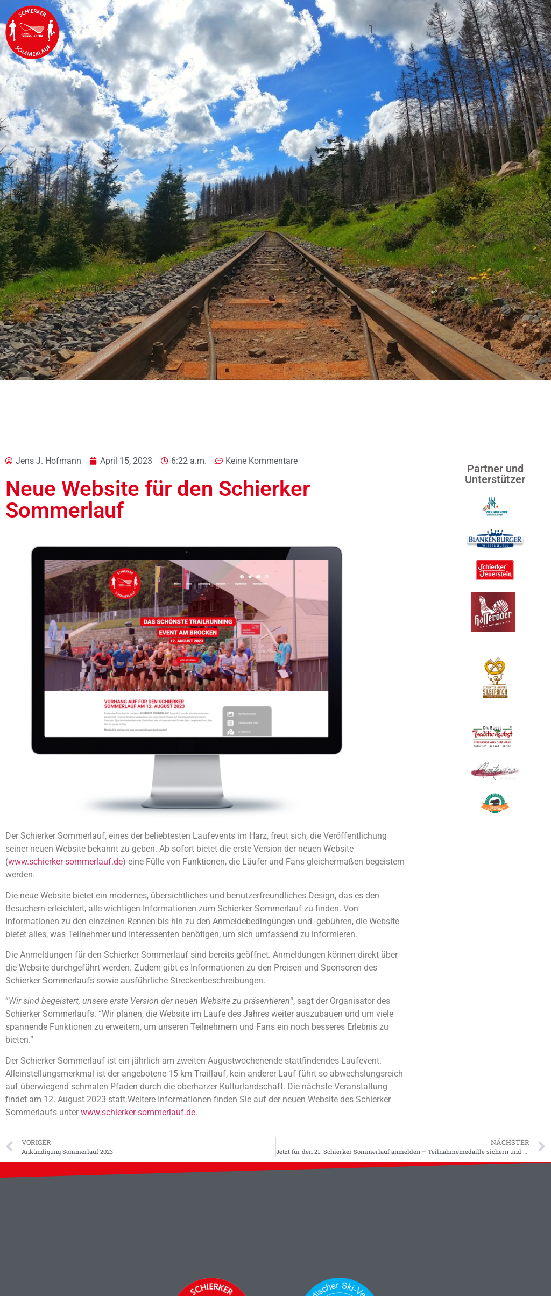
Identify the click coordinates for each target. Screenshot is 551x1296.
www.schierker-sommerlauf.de (65, 861)
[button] (370, 29)
